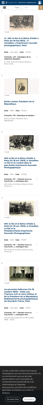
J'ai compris (29, 399)
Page (17, 7)
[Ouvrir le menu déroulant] (3, 2)
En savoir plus (13, 399)
